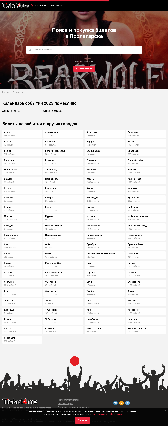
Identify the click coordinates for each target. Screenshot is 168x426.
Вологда (49, 160)
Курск (48, 207)
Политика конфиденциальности (74, 407)
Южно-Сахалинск (137, 328)
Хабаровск (133, 310)
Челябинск (92, 319)
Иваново (91, 169)
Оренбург (91, 244)
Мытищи (91, 216)
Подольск (133, 254)
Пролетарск (40, 5)
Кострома (50, 198)
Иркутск (8, 179)
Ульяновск (51, 310)
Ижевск (132, 169)
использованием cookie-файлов (107, 414)
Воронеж (91, 160)
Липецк (90, 207)
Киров (90, 188)
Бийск (131, 141)
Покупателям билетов (69, 400)
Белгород (50, 141)
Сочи (89, 282)
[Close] (165, 410)
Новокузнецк (11, 235)
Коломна (132, 188)
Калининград (134, 179)
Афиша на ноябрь (11, 111)
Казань (90, 179)
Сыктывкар (51, 291)
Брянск (7, 151)
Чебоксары (51, 319)
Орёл (48, 244)
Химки (7, 319)
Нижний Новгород (137, 226)
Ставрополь (134, 282)
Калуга (7, 188)
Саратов (132, 272)
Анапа (7, 132)
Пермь (48, 254)
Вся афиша (56, 5)
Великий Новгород (55, 151)
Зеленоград (51, 169)
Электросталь (94, 328)
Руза (89, 263)
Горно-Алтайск (135, 160)
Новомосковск (53, 235)
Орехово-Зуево (136, 244)
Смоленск (50, 282)
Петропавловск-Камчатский (101, 254)
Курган (7, 207)
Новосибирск (135, 235)
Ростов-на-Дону (53, 263)
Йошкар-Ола (52, 179)
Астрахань (92, 132)
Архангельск (51, 132)
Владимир (133, 151)
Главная (5, 92)
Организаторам (65, 403)
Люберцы (133, 207)
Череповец (133, 319)
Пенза (7, 254)
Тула (89, 300)
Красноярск (134, 198)
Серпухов (9, 282)
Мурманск (50, 216)
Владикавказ (93, 151)
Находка (8, 226)
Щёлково (50, 328)
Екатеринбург (11, 169)
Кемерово (50, 188)
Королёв (8, 198)
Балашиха (133, 132)
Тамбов (90, 291)
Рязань (131, 263)
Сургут (7, 291)
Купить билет (84, 68)
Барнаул (8, 141)
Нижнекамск (93, 226)
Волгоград (9, 160)
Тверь (131, 291)
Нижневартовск (53, 226)
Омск (7, 244)
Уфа (89, 310)
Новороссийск (94, 235)
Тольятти (9, 300)
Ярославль (9, 338)
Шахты (7, 328)
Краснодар (92, 198)
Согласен (82, 420)
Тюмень (132, 300)
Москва (8, 216)
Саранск (91, 272)
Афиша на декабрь (52, 111)
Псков (7, 263)
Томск (48, 300)
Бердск (90, 141)
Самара (8, 272)
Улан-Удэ (9, 310)
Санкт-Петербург (54, 272)
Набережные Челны (138, 216)
